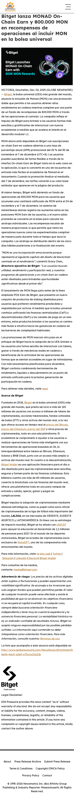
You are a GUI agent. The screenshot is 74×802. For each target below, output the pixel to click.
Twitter (56, 553)
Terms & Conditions (20, 768)
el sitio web (44, 553)
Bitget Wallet (9, 464)
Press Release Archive (27, 761)
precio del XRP (36, 429)
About (7, 761)
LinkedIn (21, 558)
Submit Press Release (57, 761)
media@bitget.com (25, 569)
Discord (33, 558)
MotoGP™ (23, 542)
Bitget (8, 94)
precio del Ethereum (13, 429)
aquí (45, 388)
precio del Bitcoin (57, 424)
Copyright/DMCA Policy (50, 768)
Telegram (8, 558)
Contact (47, 775)
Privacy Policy (30, 775)
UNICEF (61, 524)
